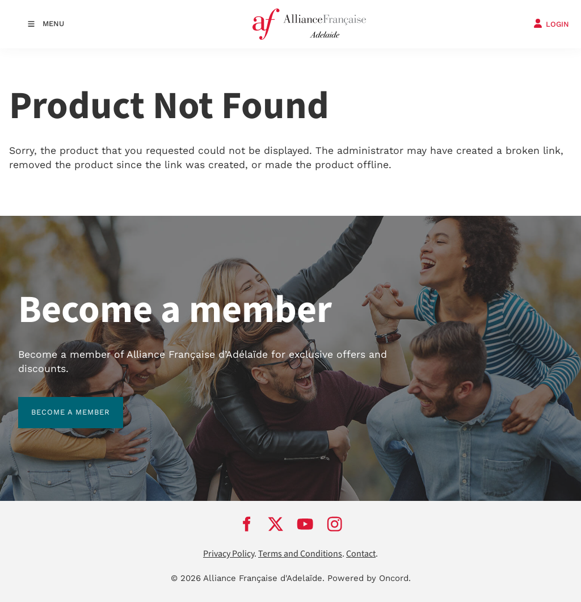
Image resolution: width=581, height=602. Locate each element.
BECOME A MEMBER (57, 403)
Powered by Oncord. (369, 578)
